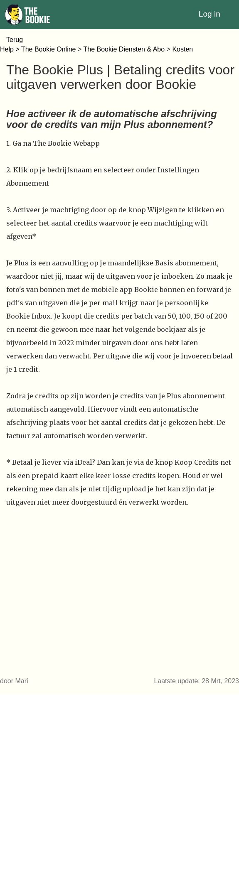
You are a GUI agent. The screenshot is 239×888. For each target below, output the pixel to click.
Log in (209, 14)
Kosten (182, 49)
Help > (10, 49)
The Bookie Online (48, 49)
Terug (14, 39)
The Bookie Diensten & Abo (124, 49)
